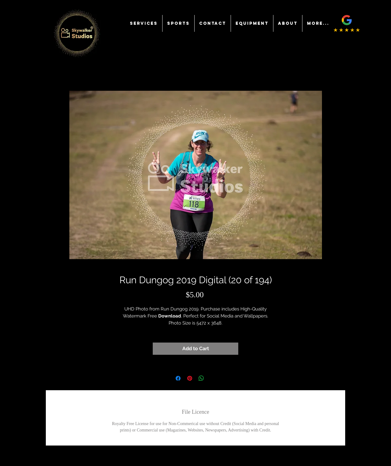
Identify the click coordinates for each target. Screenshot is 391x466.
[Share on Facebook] (178, 378)
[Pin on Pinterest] (189, 378)
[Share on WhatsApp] (201, 378)
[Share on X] (213, 378)
